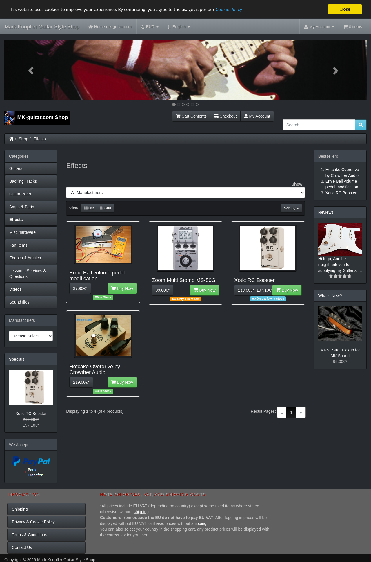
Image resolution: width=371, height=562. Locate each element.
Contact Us (22, 547)
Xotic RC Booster (30, 413)
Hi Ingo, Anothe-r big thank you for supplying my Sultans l (338, 264)
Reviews (326, 212)
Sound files (19, 302)
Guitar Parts (20, 194)
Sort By (291, 208)
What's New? (330, 295)
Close (344, 9)
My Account (257, 116)
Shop (23, 139)
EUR (150, 26)
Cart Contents (191, 116)
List (89, 208)
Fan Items (18, 245)
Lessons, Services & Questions (27, 273)
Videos (15, 289)
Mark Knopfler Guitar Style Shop (42, 27)
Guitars (15, 168)
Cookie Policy (229, 9)
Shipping (20, 509)
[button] (31, 70)
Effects (39, 139)
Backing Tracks (23, 181)
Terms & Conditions (29, 534)
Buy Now (122, 288)
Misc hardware (22, 232)
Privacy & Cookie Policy (33, 522)
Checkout (225, 116)
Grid (105, 208)
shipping (141, 511)
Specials (16, 359)
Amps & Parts (21, 206)
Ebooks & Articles (25, 258)
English (179, 26)
